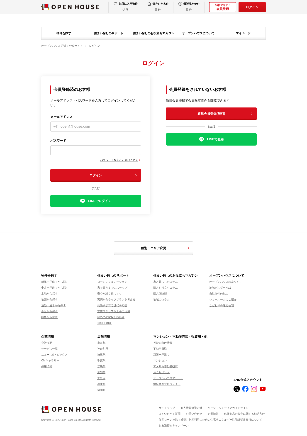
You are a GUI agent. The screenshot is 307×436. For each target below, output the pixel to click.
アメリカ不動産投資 (165, 366)
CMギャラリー (50, 360)
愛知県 (101, 372)
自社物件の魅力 (218, 293)
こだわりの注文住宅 (221, 305)
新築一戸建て (161, 354)
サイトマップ (167, 407)
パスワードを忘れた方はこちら (119, 160)
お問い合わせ (194, 413)
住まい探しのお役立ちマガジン (153, 33)
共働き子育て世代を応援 (112, 305)
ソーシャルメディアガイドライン (228, 407)
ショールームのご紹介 (222, 299)
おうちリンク (161, 372)
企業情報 (47, 336)
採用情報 (46, 366)
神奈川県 (102, 348)
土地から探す (49, 293)
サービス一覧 (49, 348)
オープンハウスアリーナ (168, 378)
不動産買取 (160, 348)
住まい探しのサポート (108, 33)
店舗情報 (103, 336)
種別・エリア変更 (166, 248)
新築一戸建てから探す (54, 281)
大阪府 (101, 378)
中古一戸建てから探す (54, 287)
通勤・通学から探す (53, 305)
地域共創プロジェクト (166, 384)
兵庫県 (101, 384)
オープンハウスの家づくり (225, 281)
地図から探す (49, 299)
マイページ (243, 33)
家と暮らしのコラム (165, 281)
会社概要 (46, 342)
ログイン (252, 7)
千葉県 (101, 360)
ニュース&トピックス (54, 354)
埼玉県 (101, 354)
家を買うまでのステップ (112, 287)
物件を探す (63, 33)
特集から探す (49, 317)
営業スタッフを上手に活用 (113, 311)
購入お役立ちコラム (165, 287)
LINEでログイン (99, 201)
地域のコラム (161, 299)
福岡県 (101, 390)
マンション (160, 360)
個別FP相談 (104, 323)
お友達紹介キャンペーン (174, 425)
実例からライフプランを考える (116, 299)
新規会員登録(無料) (211, 113)
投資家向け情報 (162, 342)
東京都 (101, 342)
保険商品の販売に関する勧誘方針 (244, 413)
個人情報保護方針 (191, 407)
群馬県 (101, 366)
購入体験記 (160, 293)
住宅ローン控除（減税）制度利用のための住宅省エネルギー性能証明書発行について (210, 419)
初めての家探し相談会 (110, 317)
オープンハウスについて (198, 33)
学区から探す (49, 311)
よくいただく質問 (169, 413)
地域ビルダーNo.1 (220, 287)
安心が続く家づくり (109, 293)
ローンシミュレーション (112, 281)
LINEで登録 (215, 139)
